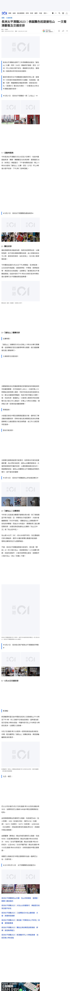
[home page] (4, 13)
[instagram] (56, 985)
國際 (36, 13)
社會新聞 (9, 18)
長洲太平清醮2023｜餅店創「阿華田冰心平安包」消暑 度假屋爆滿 (20, 909)
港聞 (9, 13)
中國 (40, 13)
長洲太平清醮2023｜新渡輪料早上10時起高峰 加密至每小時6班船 (19, 924)
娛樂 (14, 13)
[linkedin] (64, 985)
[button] (59, 30)
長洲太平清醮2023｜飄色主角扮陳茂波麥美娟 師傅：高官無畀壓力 (19, 917)
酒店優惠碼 (20, 13)
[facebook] (53, 985)
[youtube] (60, 985)
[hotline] (20, 963)
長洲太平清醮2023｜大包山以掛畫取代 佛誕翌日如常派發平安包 (20, 895)
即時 (27, 13)
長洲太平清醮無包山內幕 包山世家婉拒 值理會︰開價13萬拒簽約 (20, 887)
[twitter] (67, 985)
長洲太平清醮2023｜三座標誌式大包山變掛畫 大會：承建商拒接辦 (19, 902)
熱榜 (31, 13)
